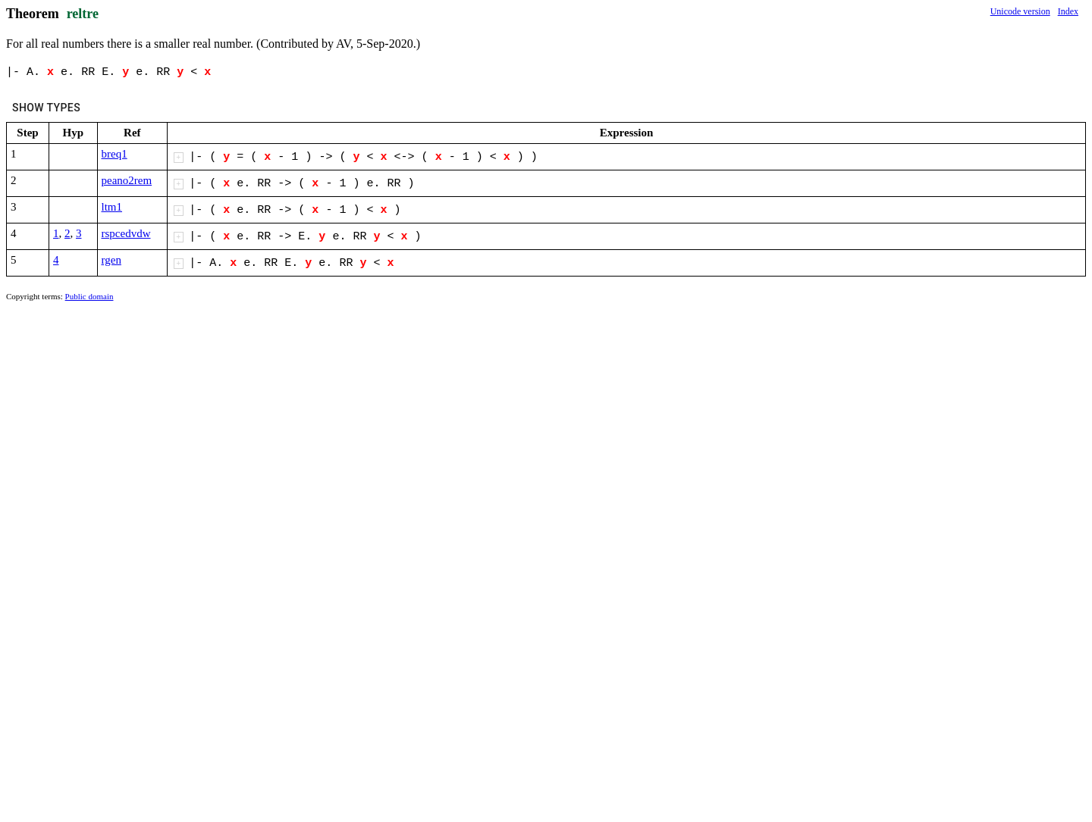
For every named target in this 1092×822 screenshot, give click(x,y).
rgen (111, 260)
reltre (83, 13)
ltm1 (112, 207)
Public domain (89, 296)
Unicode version (1020, 11)
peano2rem (127, 180)
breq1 (114, 154)
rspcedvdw (126, 233)
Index (1068, 11)
